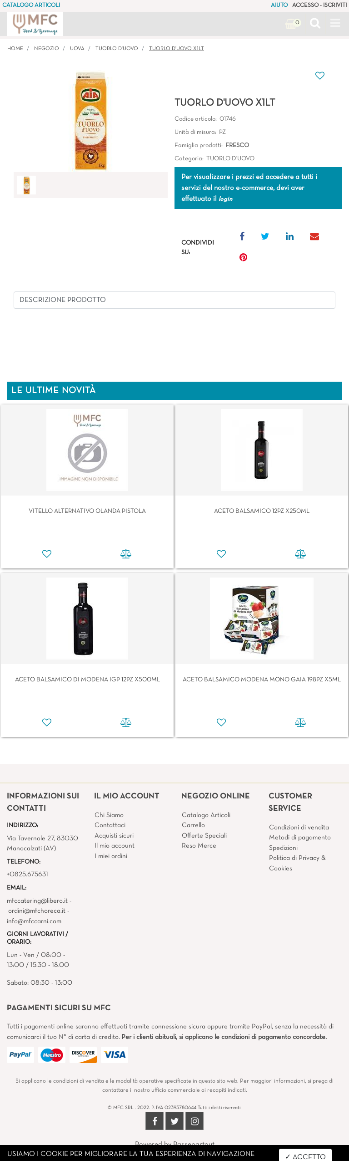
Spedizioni (283, 848)
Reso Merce (199, 846)
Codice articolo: (195, 119)
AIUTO (279, 5)
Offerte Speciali (204, 836)
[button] (315, 24)
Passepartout (193, 1144)
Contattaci (110, 825)
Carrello (193, 825)
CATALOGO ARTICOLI (31, 5)
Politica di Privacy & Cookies (297, 863)
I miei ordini (111, 856)
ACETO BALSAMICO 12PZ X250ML (261, 511)
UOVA (77, 48)
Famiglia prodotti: (198, 145)
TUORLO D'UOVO (116, 48)
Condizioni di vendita (299, 827)
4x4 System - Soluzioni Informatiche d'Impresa (194, 1155)
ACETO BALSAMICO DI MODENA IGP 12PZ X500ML (87, 680)
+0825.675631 (27, 874)
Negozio (46, 48)
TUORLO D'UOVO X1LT (176, 48)
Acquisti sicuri (114, 836)
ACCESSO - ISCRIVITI (319, 5)
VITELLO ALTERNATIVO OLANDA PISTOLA (87, 511)
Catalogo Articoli (206, 815)
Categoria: (189, 159)
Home (15, 48)
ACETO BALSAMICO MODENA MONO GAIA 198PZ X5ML (262, 680)
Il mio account (115, 846)
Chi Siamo (109, 815)
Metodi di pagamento (300, 837)
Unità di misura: (195, 132)
